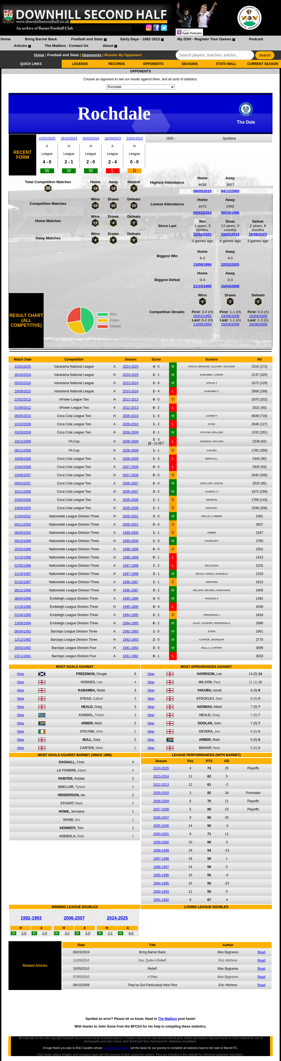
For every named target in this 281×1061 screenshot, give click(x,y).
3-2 (67, 933)
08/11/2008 (23, 450)
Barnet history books (116, 1047)
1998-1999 (130, 549)
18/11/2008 (23, 441)
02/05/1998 (23, 566)
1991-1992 (130, 648)
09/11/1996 (23, 590)
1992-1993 (130, 631)
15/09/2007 (23, 475)
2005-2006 (130, 500)
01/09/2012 (23, 408)
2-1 (110, 933)
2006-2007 (130, 483)
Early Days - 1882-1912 (140, 39)
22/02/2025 (47, 138)
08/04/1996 (230, 213)
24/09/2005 (230, 316)
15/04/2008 (230, 286)
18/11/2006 (23, 491)
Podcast (256, 39)
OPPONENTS (153, 64)
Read (261, 952)
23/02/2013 (134, 138)
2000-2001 (130, 516)
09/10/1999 (23, 541)
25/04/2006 (230, 324)
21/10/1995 (202, 286)
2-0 (23, 933)
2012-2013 (130, 399)
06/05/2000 (23, 533)
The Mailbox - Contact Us (66, 46)
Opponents (91, 55)
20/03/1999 (23, 549)
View (20, 674)
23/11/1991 (23, 656)
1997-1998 (130, 566)
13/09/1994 (202, 264)
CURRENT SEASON (262, 64)
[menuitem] (5, 39)
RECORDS (116, 64)
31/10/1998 (23, 557)
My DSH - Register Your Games (205, 39)
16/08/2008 (258, 324)
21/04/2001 (23, 516)
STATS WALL (226, 64)
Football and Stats (87, 39)
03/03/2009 (23, 432)
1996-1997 (130, 582)
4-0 (131, 933)
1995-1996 (130, 598)
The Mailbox (167, 1019)
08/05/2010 (202, 191)
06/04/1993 (23, 631)
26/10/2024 (69, 138)
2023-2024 (130, 383)
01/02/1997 (23, 582)
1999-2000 (130, 533)
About (108, 46)
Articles (20, 46)
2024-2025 (130, 366)
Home (6, 39)
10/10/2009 (23, 424)
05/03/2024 (91, 138)
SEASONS (190, 64)
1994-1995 (130, 615)
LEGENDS (80, 64)
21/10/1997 (23, 574)
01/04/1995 (23, 615)
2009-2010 (130, 416)
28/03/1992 (202, 316)
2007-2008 (130, 467)
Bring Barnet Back (41, 39)
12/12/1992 (23, 640)
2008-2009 (130, 432)
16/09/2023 (113, 138)
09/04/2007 (23, 483)
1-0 (44, 933)
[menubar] (140, 43)
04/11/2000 (230, 191)
